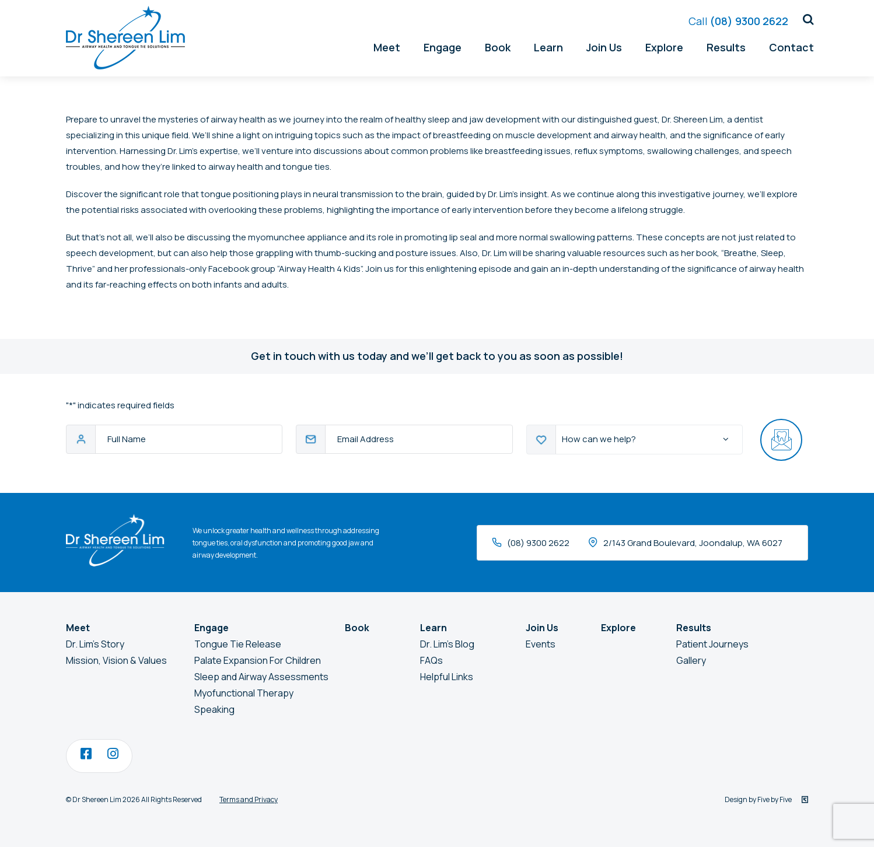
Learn (548, 47)
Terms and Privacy (248, 799)
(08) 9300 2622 (738, 21)
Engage (443, 47)
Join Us (604, 47)
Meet (386, 47)
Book (498, 47)
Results (726, 47)
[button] (804, 20)
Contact (791, 47)
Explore (664, 47)
